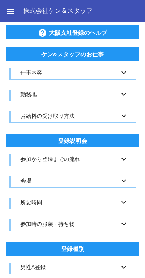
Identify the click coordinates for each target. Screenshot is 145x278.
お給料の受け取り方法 (47, 116)
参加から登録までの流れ (50, 159)
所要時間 (31, 202)
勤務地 (28, 94)
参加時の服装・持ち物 (47, 224)
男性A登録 (33, 267)
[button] (11, 11)
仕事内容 (31, 73)
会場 (25, 181)
